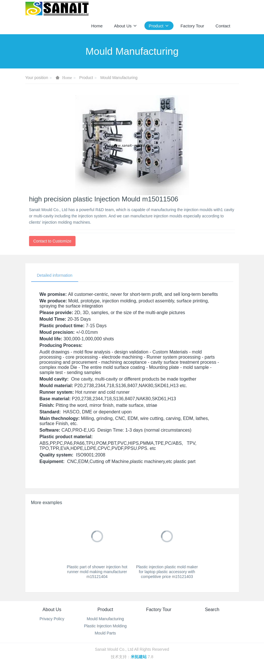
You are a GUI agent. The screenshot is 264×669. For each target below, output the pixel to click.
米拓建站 (139, 656)
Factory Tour (158, 609)
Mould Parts (105, 633)
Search (212, 609)
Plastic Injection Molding (105, 626)
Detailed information (55, 275)
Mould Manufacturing (119, 77)
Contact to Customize (52, 241)
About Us (51, 609)
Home (97, 25)
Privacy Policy (52, 619)
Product (86, 77)
